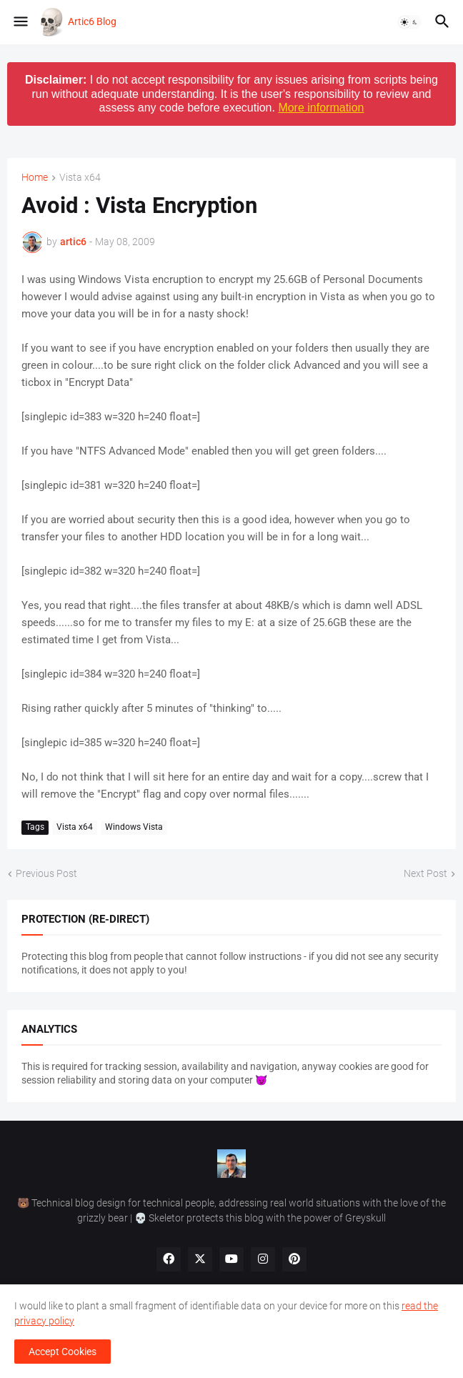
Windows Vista (134, 827)
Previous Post (46, 873)
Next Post (425, 873)
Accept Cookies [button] (62, 1351)
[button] (19, 22)
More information (321, 107)
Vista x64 (80, 177)
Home (34, 177)
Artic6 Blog (92, 21)
